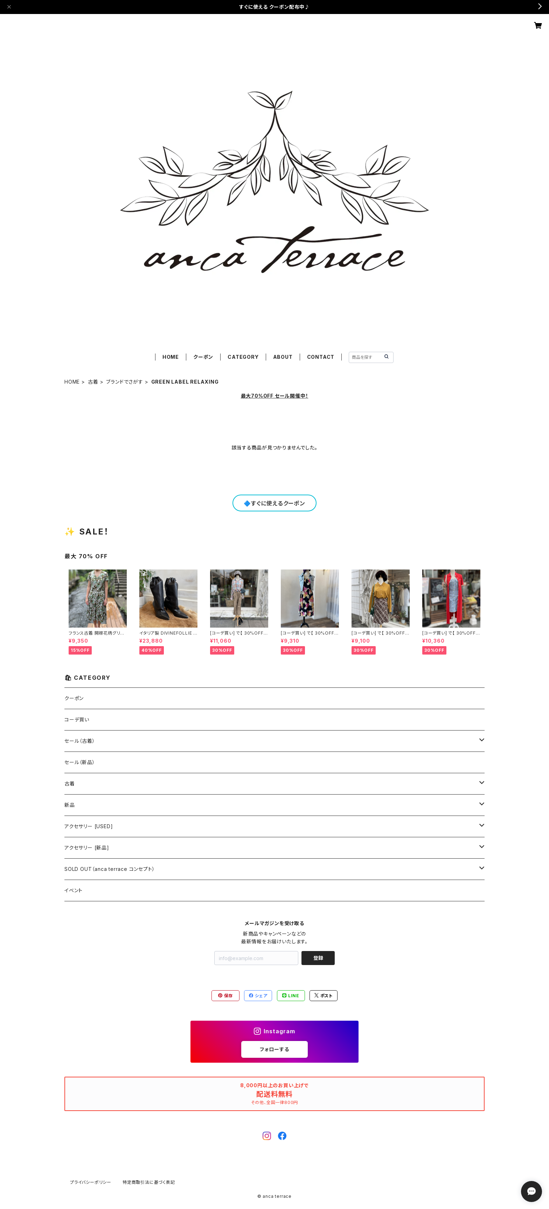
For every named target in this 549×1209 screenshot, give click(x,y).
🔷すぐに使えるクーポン (274, 503)
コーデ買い (76, 719)
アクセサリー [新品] (86, 848)
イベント (73, 890)
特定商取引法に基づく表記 (149, 1182)
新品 (69, 805)
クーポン (203, 357)
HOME (170, 357)
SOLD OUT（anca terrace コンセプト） (109, 869)
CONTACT (321, 357)
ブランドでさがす (124, 382)
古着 (93, 382)
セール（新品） (79, 762)
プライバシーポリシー (90, 1182)
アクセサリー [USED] (88, 826)
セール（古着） (79, 741)
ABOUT (283, 357)
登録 (318, 958)
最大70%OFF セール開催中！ (274, 396)
